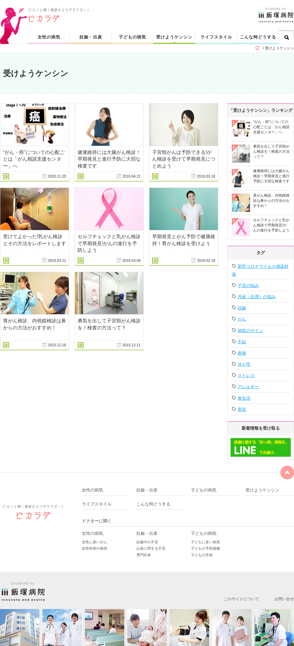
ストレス (246, 375)
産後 (242, 353)
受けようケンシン (174, 37)
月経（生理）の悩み (257, 296)
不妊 (242, 341)
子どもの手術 (202, 555)
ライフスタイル (216, 37)
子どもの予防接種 (205, 548)
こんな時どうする (258, 37)
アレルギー (248, 386)
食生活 (244, 398)
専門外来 (143, 555)
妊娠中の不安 (147, 542)
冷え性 (244, 364)
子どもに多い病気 (205, 542)
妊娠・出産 (90, 37)
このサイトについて (241, 599)
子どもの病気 (132, 37)
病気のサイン (250, 330)
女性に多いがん (94, 542)
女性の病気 (49, 37)
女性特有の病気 (94, 548)
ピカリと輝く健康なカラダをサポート (161, 9)
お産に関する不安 (150, 548)
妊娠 (242, 307)
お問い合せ (284, 599)
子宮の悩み (248, 285)
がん (242, 319)
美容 (242, 409)
